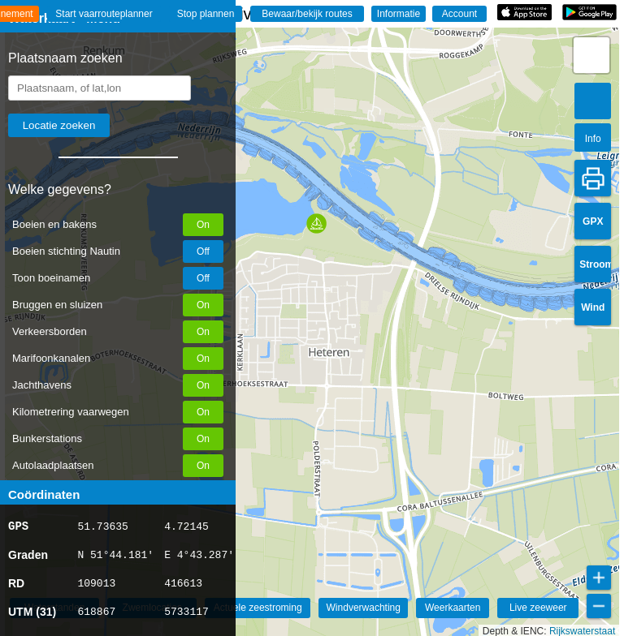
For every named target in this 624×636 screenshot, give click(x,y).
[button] (316, 223)
